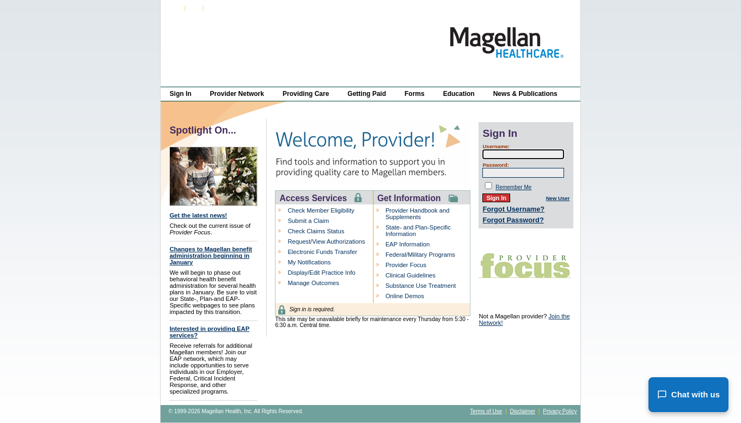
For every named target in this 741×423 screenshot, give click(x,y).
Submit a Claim (308, 220)
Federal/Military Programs (420, 254)
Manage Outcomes (313, 283)
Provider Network (237, 94)
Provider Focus (405, 265)
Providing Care (306, 94)
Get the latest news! (198, 215)
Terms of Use (486, 411)
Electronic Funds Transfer (322, 252)
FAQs (194, 8)
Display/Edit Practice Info (321, 272)
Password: (495, 165)
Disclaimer (522, 411)
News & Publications (525, 94)
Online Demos (404, 296)
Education (459, 94)
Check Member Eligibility (320, 210)
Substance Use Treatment (420, 285)
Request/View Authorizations (326, 241)
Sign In (174, 8)
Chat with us (688, 395)
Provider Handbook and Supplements (417, 213)
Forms (415, 94)
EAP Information (407, 244)
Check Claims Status (315, 231)
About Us (216, 8)
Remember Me (513, 187)
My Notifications (308, 262)
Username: (496, 146)
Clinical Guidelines (410, 275)
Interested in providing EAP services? (209, 332)
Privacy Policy (560, 411)
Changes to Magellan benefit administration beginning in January (210, 255)
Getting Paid (366, 94)
